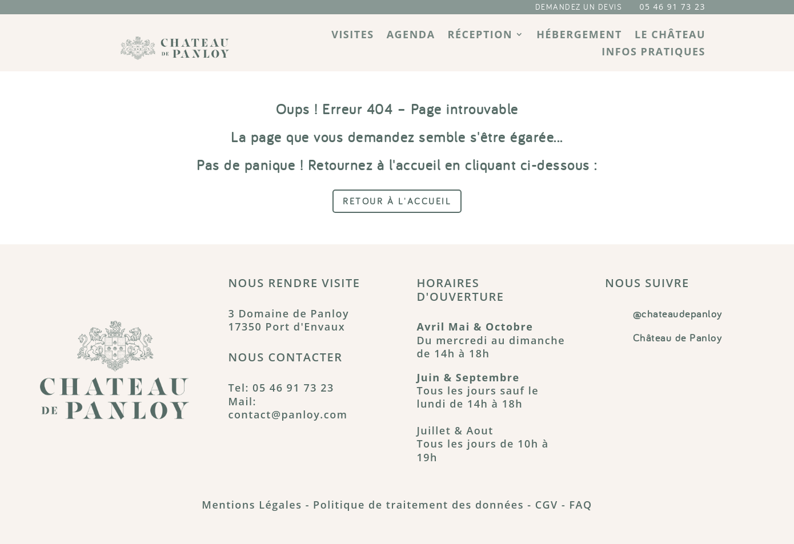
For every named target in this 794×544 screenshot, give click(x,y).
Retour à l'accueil (397, 201)
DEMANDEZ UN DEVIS (579, 7)
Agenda (411, 35)
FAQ (580, 504)
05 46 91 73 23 (672, 6)
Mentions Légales (252, 504)
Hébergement (579, 35)
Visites (352, 35)
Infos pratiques (653, 52)
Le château (670, 35)
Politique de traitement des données (418, 504)
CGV (546, 504)
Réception (480, 35)
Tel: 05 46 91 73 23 (281, 387)
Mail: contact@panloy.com (287, 407)
